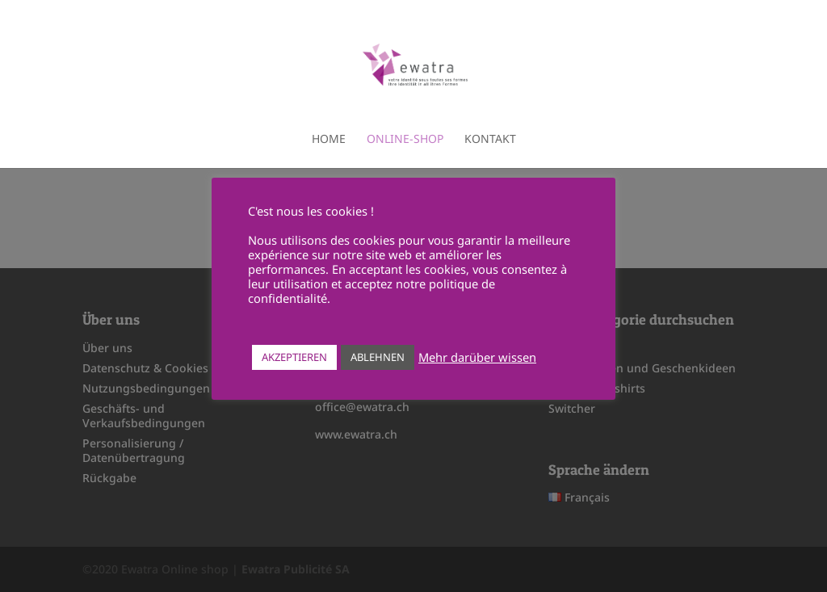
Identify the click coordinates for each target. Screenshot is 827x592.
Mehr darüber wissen (477, 357)
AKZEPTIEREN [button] (294, 357)
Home (329, 139)
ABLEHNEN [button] (378, 357)
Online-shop (405, 139)
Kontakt (490, 139)
